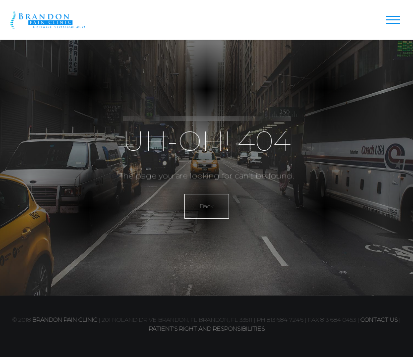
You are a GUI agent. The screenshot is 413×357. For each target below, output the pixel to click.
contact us (379, 319)
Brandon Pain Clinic (64, 319)
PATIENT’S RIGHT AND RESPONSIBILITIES (207, 328)
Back (207, 206)
